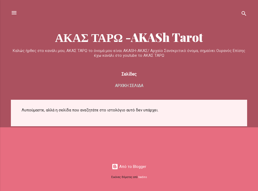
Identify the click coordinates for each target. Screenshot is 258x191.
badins (142, 177)
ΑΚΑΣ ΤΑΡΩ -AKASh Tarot (129, 37)
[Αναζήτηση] (244, 14)
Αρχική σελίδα (129, 85)
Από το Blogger (129, 166)
